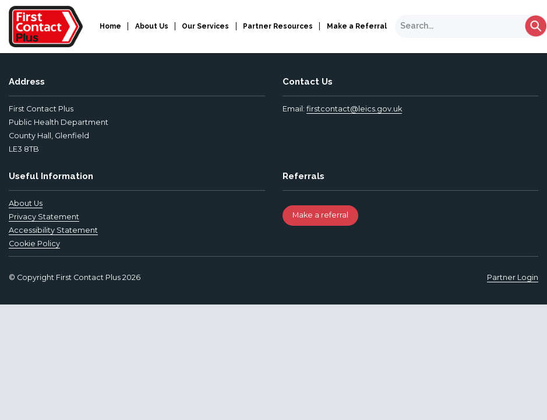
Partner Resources (278, 26)
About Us (151, 26)
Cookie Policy (34, 243)
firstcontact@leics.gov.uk (354, 108)
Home (110, 26)
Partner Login (512, 277)
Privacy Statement (44, 216)
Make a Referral (357, 26)
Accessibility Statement (53, 230)
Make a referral (320, 215)
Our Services (205, 26)
